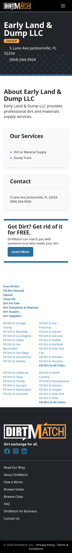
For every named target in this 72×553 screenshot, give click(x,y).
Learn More (20, 252)
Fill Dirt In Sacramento (17, 357)
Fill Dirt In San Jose (51, 336)
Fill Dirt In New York (51, 394)
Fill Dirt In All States (52, 402)
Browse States (14, 489)
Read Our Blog (14, 467)
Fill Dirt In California (15, 372)
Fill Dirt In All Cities (52, 365)
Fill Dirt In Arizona (50, 385)
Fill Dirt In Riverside (15, 331)
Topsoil (7, 295)
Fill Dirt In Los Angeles (17, 336)
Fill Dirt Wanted (13, 290)
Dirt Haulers (11, 312)
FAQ (7, 504)
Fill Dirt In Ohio (48, 398)
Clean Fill (9, 299)
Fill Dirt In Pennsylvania (54, 381)
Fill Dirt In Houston (51, 361)
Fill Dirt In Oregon (50, 389)
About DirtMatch (16, 475)
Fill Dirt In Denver (50, 331)
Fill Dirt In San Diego (16, 353)
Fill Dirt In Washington (17, 389)
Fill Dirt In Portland (51, 344)
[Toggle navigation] (63, 5)
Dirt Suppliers (12, 316)
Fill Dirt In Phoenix (50, 357)
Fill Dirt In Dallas (13, 340)
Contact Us (11, 518)
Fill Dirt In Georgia (14, 385)
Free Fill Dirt (11, 286)
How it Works (13, 482)
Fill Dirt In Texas (13, 377)
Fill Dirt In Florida (14, 381)
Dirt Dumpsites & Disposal (20, 307)
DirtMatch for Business (20, 511)
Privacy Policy (45, 545)
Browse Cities (13, 497)
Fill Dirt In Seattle (50, 340)
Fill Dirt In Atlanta (14, 361)
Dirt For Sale (11, 303)
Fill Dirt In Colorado (15, 394)
